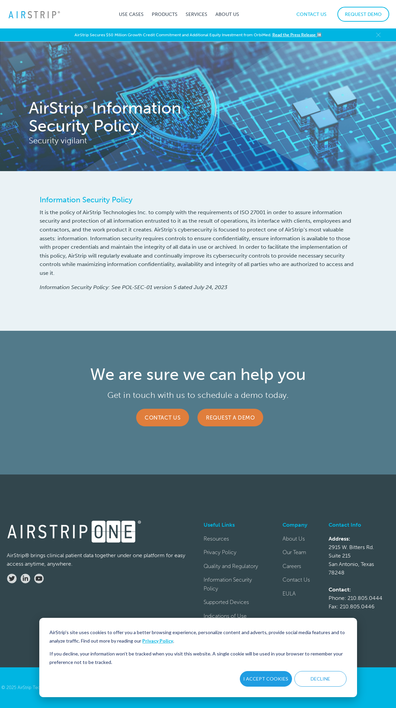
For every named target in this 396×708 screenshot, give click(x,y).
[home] (34, 14)
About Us (294, 538)
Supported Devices (226, 602)
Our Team (294, 552)
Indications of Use (225, 616)
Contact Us (163, 417)
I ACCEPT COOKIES (265, 679)
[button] (131, 14)
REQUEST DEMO (363, 14)
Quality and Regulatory (231, 566)
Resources (216, 538)
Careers (292, 566)
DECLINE (320, 679)
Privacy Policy (157, 641)
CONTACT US (311, 14)
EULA (289, 593)
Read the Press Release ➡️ (297, 35)
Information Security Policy (228, 584)
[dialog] (198, 657)
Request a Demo (230, 417)
